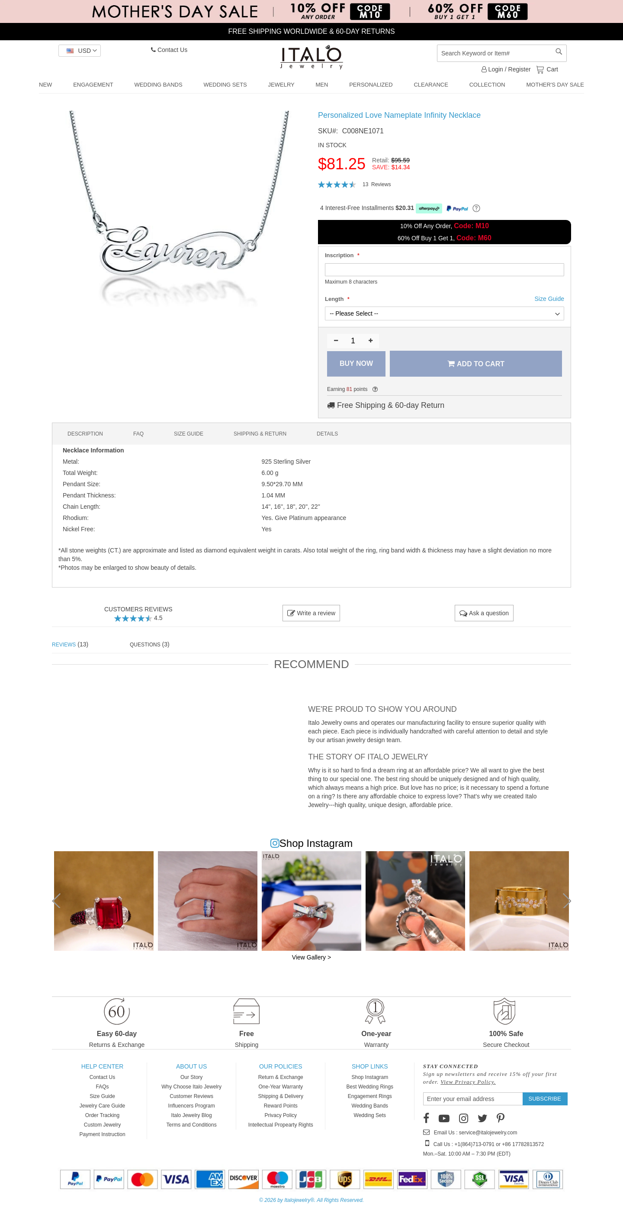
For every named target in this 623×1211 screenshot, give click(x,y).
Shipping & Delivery (280, 1096)
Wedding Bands (370, 1106)
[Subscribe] (545, 1098)
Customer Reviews (191, 1096)
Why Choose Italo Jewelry (191, 1087)
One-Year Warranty (280, 1087)
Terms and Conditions (192, 1125)
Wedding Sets (370, 1115)
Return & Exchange (280, 1077)
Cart (551, 69)
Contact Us (169, 49)
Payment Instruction (102, 1134)
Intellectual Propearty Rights (280, 1125)
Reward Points (281, 1106)
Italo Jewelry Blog (191, 1115)
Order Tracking (102, 1115)
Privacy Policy (280, 1115)
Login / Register (506, 69)
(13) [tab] (70, 644)
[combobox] (502, 53)
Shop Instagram (369, 1077)
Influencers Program (191, 1106)
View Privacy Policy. (468, 1082)
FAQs (102, 1087)
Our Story (191, 1077)
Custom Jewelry (102, 1125)
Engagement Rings (370, 1096)
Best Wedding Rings (370, 1087)
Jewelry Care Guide (102, 1106)
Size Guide (102, 1096)
